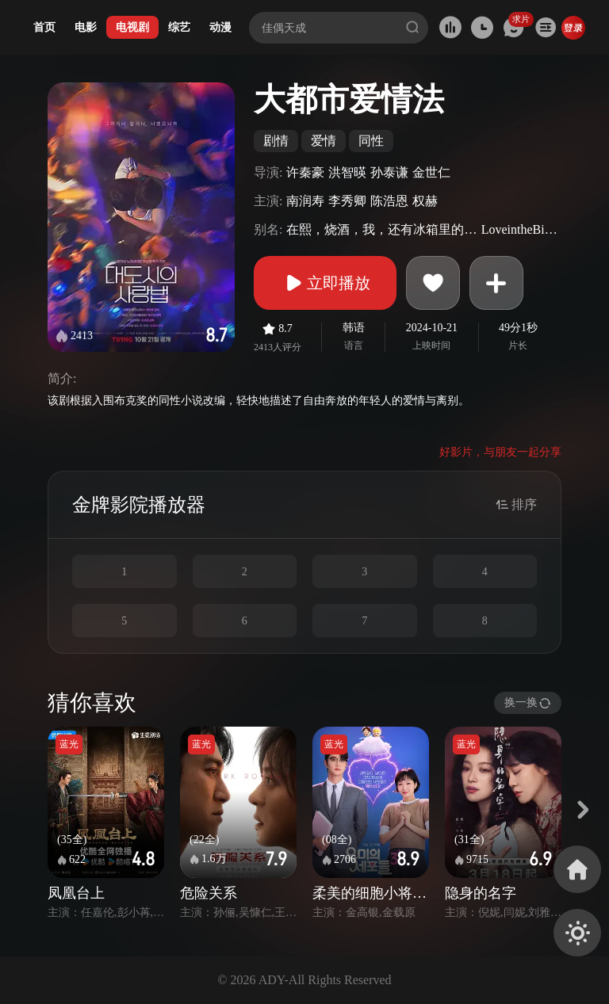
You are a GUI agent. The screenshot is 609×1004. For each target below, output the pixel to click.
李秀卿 (347, 201)
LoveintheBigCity (519, 229)
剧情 (276, 140)
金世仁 (431, 172)
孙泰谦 (389, 172)
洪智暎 (347, 172)
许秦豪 (305, 172)
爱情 (323, 140)
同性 (371, 140)
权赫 (425, 201)
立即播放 (325, 282)
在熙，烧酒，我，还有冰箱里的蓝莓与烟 (381, 229)
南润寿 (305, 201)
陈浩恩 (389, 201)
